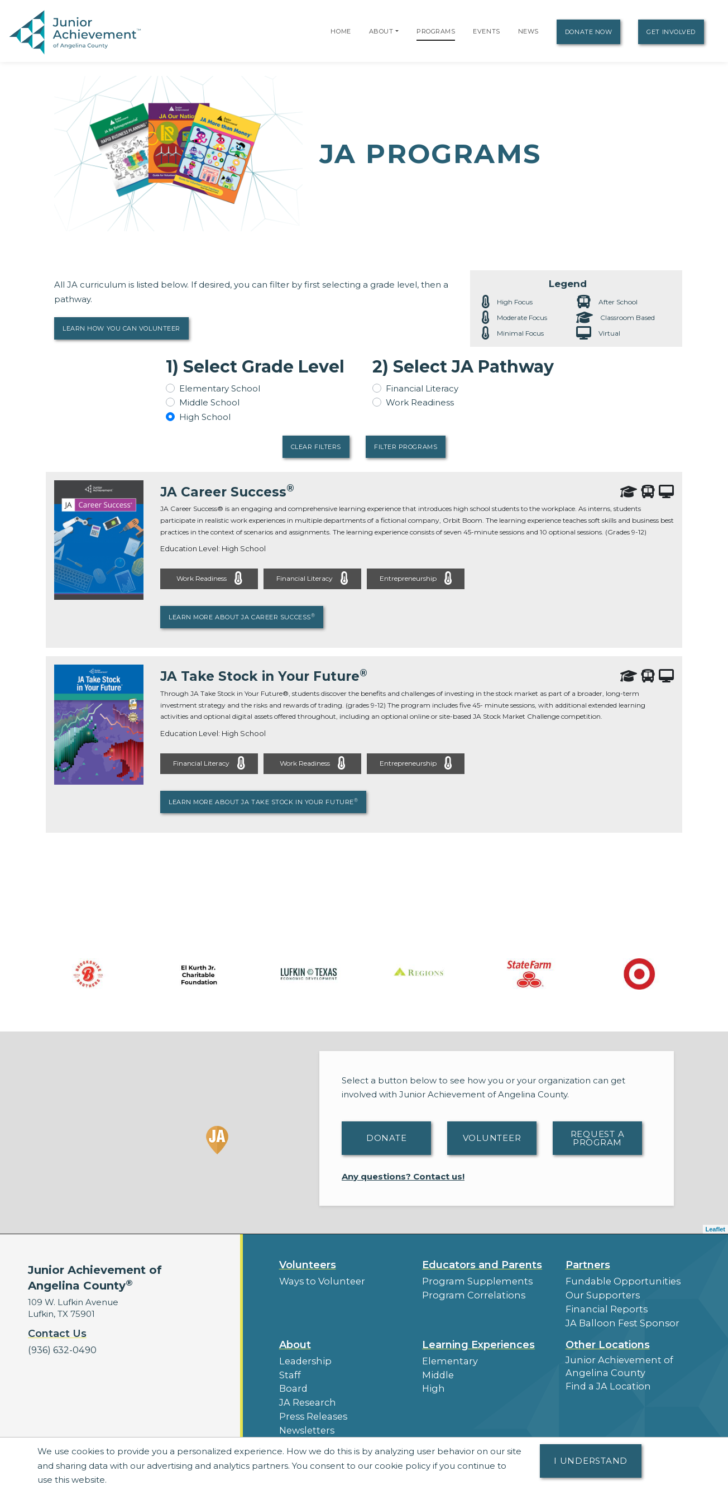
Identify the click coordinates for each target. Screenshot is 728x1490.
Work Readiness (420, 402)
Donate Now (588, 32)
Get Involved (671, 32)
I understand (591, 1460)
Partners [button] (588, 1265)
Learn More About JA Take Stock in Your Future (263, 801)
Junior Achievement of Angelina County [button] (614, 1360)
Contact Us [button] (57, 1333)
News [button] (291, 1432)
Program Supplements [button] (471, 1280)
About (381, 31)
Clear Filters (316, 447)
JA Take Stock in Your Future (267, 676)
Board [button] (292, 1381)
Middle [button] (436, 1368)
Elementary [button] (447, 1355)
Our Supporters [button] (599, 1293)
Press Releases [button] (310, 1407)
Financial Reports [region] (602, 1306)
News (528, 31)
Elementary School (219, 388)
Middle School (209, 402)
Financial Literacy (422, 388)
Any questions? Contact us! (403, 1176)
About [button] (295, 1340)
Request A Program (598, 1137)
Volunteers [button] (307, 1265)
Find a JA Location (604, 1379)
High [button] (432, 1381)
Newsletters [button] (305, 1420)
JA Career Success (229, 492)
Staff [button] (288, 1368)
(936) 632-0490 (60, 1349)
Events (486, 31)
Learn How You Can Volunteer (121, 328)
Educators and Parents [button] (482, 1265)
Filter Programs (405, 447)
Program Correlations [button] (467, 1293)
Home (341, 31)
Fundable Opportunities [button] (617, 1280)
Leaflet (715, 1228)
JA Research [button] (305, 1394)
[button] (397, 31)
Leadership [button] (303, 1355)
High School (205, 417)
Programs (435, 31)
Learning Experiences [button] (478, 1340)
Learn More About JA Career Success (242, 617)
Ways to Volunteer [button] (318, 1280)
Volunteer (492, 1137)
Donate (386, 1137)
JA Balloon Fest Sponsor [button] (617, 1319)
